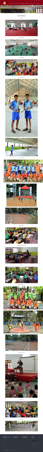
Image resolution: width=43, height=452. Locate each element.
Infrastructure (27, 3)
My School (10, 3)
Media (34, 3)
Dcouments (37, 3)
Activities (17, 3)
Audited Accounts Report (6, 443)
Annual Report (4, 444)
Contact (36, 0)
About (4, 440)
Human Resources (22, 3)
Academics (14, 3)
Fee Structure (4, 441)
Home (34, 0)
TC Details (4, 442)
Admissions (31, 3)
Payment (39, 0)
